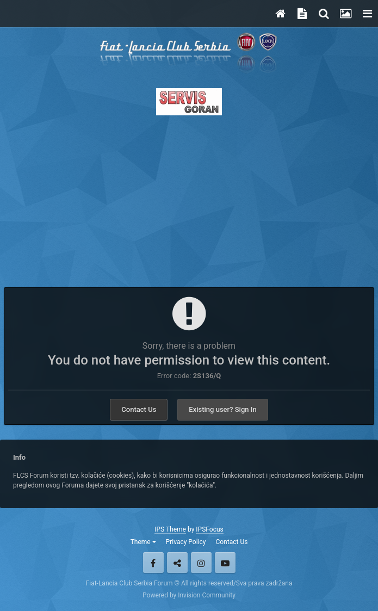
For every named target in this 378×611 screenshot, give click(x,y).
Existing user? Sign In (222, 409)
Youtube (225, 562)
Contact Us (138, 409)
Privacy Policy (186, 542)
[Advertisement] (189, 198)
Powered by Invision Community (189, 595)
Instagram (201, 562)
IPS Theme (170, 529)
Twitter (177, 562)
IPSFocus (209, 529)
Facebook (153, 562)
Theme (143, 542)
